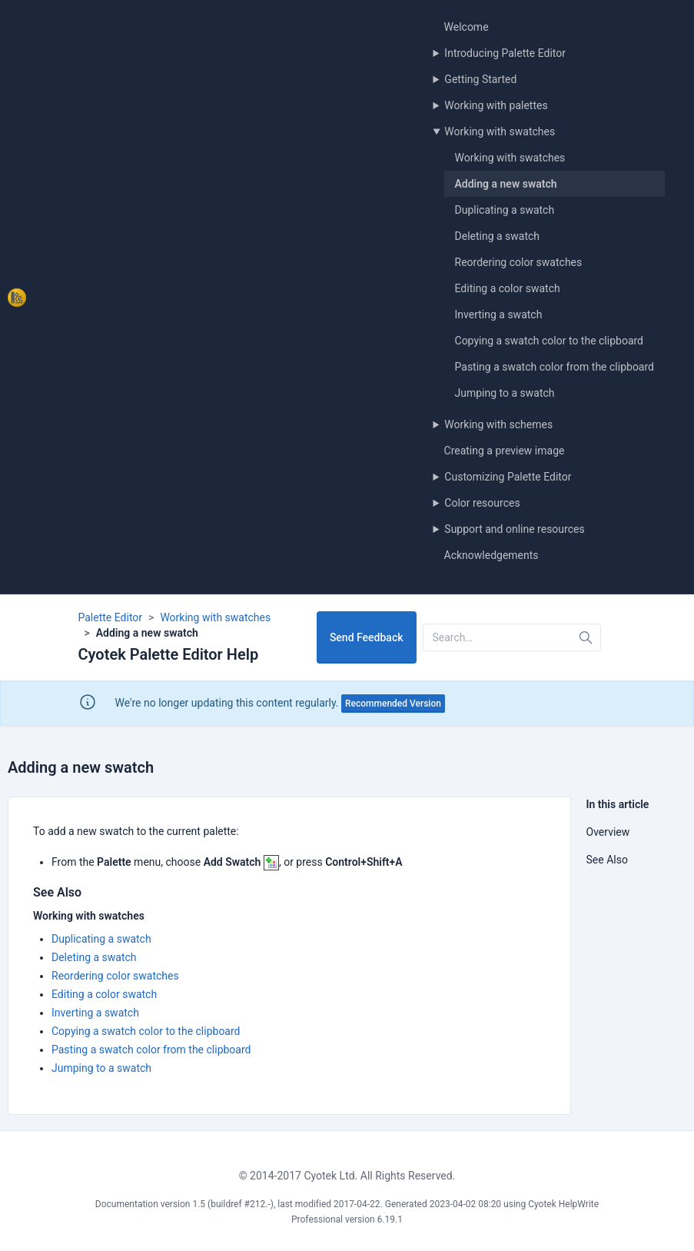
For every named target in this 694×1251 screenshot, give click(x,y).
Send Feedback (366, 637)
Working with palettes (495, 105)
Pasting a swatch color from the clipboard (554, 367)
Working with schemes (498, 424)
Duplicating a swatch (505, 210)
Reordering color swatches (519, 262)
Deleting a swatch (497, 236)
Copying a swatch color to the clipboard (549, 340)
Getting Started (480, 79)
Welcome (466, 27)
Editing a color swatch (507, 288)
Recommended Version (393, 703)
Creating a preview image (504, 450)
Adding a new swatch (506, 184)
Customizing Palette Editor (507, 477)
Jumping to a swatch (505, 393)
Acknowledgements (491, 555)
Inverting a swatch (499, 314)
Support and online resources (514, 529)
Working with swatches (499, 131)
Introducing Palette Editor (505, 53)
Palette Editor (110, 617)
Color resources (482, 503)
